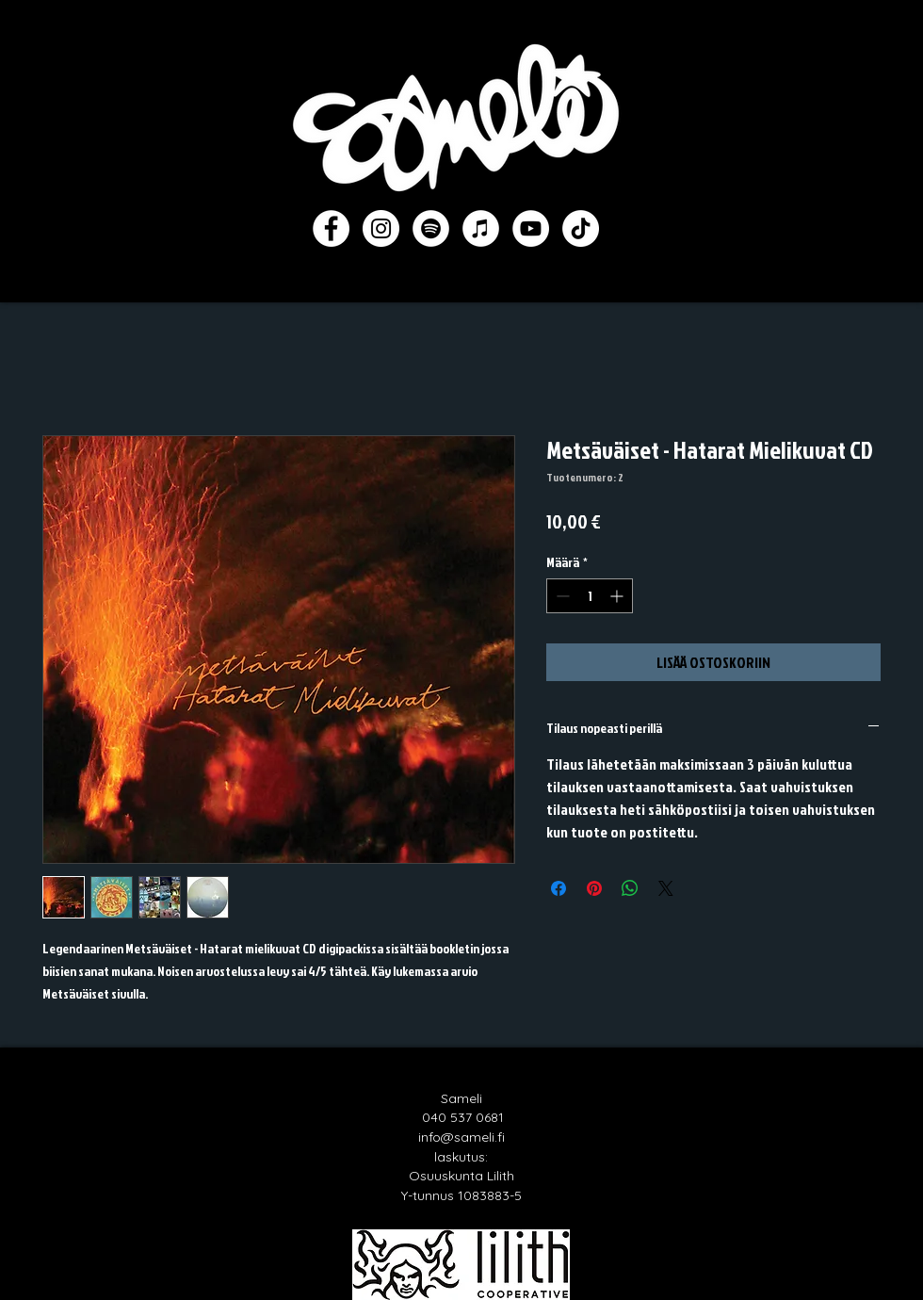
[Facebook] (331, 228)
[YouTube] (530, 228)
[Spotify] (431, 228)
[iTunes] (480, 228)
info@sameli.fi (461, 1137)
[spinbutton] (590, 595)
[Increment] (618, 595)
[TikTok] (580, 228)
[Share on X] (666, 888)
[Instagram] (381, 228)
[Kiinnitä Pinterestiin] (594, 888)
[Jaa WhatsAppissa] (630, 888)
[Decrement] (561, 595)
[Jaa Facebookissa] (558, 888)
